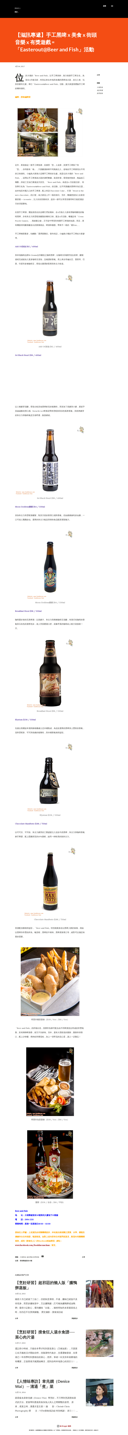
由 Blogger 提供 (64, 1426)
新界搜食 (100, 93)
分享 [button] (98, 75)
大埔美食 (100, 87)
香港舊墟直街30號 (26, 1261)
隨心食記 (27, 12)
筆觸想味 (66, 12)
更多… (102, 12)
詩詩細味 (90, 12)
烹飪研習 (78, 12)
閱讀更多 (75, 1318)
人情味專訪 (40, 12)
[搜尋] (104, 6)
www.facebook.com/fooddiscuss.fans (32, 1245)
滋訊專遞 (100, 90)
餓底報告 (53, 12)
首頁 (16, 12)
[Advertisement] (50, 377)
